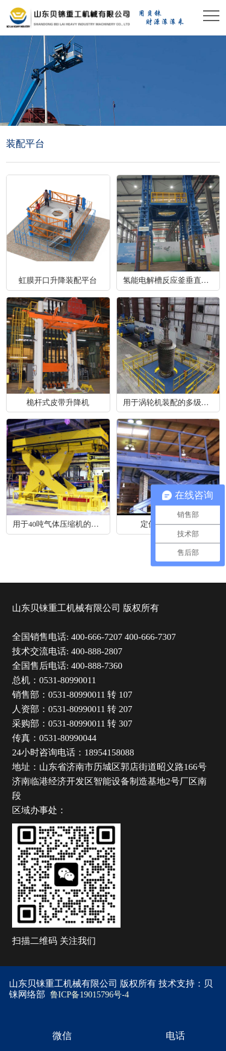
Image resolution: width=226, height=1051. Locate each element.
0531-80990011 (67, 680)
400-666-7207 (96, 637)
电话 (175, 1036)
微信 (62, 1036)
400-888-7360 (96, 666)
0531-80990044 (67, 738)
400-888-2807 (96, 651)
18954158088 (109, 752)
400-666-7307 (150, 637)
